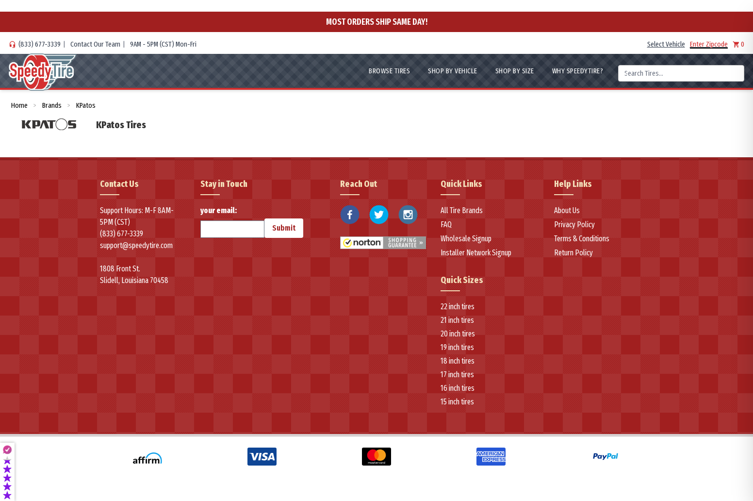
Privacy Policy (574, 224)
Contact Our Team (95, 44)
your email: (232, 222)
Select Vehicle (666, 44)
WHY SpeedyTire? (578, 71)
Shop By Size (514, 71)
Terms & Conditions (581, 238)
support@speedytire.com (136, 245)
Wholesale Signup (466, 238)
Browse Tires (389, 71)
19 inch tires (457, 347)
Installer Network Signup (476, 252)
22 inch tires (458, 306)
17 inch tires (457, 374)
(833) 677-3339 (39, 44)
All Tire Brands (462, 210)
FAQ (446, 224)
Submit (283, 228)
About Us (567, 210)
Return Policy (573, 252)
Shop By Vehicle (452, 71)
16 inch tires (458, 388)
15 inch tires (457, 401)
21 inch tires (457, 320)
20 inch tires (458, 333)
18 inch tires (458, 361)
